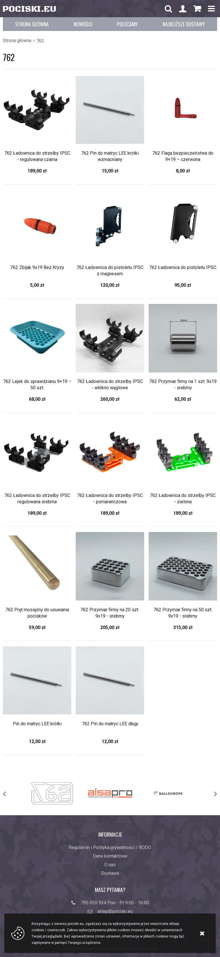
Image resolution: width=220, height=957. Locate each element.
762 (40, 41)
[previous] (10, 793)
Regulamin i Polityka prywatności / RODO (110, 847)
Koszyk (197, 10)
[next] (209, 793)
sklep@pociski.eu (115, 911)
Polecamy (127, 24)
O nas (110, 864)
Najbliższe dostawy (184, 24)
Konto (182, 9)
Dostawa (110, 873)
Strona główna (32, 24)
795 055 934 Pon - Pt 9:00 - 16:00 (115, 902)
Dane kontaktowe (110, 856)
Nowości (83, 24)
